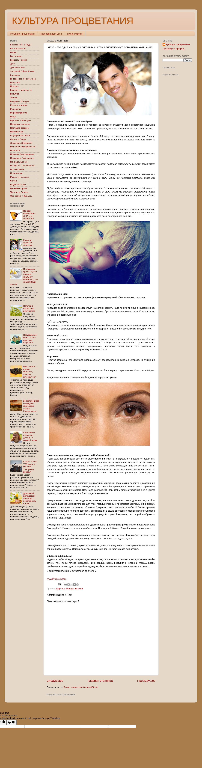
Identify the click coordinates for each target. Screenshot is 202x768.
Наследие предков (19, 128)
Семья (13, 181)
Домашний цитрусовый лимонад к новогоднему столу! (29, 498)
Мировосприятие (18, 113)
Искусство (15, 82)
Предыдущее (146, 680)
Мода (13, 116)
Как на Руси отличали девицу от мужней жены (30, 436)
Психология (16, 173)
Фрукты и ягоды (18, 184)
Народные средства (20, 124)
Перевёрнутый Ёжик (51, 33)
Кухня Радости (75, 33)
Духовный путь (17, 67)
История (14, 86)
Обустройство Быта (20, 135)
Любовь (14, 97)
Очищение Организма (21, 143)
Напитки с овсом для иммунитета (29, 308)
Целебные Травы (18, 188)
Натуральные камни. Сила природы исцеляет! (30, 339)
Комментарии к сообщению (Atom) (80, 687)
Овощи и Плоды (18, 139)
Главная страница (100, 680)
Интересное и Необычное (23, 79)
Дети (12, 63)
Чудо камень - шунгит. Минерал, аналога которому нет (30, 371)
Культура (14, 94)
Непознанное (16, 131)
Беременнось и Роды (20, 45)
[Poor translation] (11, 722)
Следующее (55, 680)
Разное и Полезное (19, 177)
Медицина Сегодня (19, 101)
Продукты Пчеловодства (22, 165)
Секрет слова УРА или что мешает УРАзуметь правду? (29, 466)
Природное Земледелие (22, 158)
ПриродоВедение (18, 162)
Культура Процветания (22, 33)
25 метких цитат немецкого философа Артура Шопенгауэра (31, 406)
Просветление (17, 169)
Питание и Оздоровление (23, 146)
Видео (13, 52)
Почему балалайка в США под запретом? (29, 215)
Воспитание (16, 56)
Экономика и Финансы (21, 196)
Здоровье (60, 588)
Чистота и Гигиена (19, 192)
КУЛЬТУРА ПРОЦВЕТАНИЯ (72, 20)
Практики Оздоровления (22, 154)
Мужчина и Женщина (20, 120)
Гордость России (18, 60)
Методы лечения (74, 588)
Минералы (15, 109)
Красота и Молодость (21, 90)
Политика (15, 150)
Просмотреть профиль (174, 48)
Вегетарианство (18, 48)
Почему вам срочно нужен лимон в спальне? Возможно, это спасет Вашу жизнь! (24, 277)
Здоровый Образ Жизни (22, 71)
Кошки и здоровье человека (27, 242)
